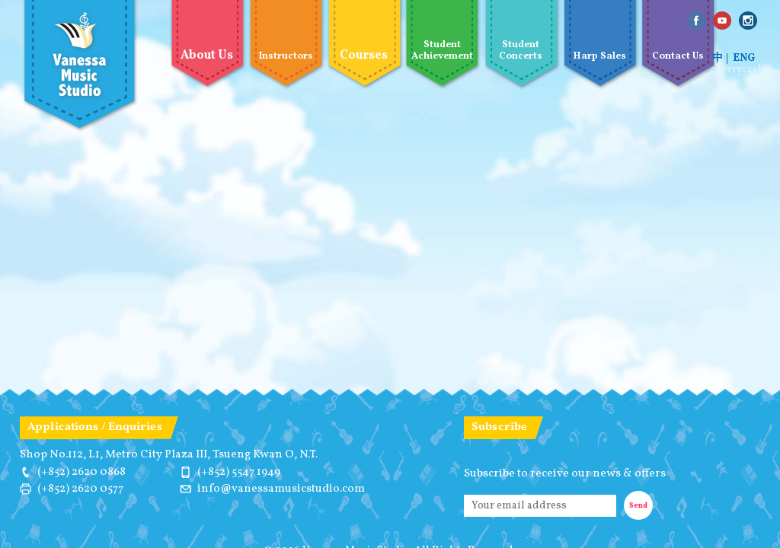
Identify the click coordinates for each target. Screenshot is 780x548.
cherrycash (738, 70)
